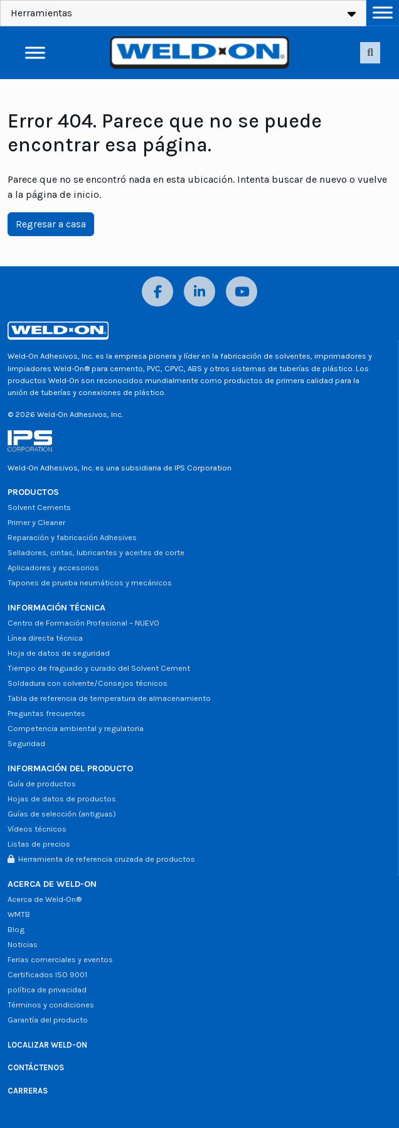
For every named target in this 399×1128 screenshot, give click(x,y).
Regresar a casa (51, 224)
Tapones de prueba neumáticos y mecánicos (90, 582)
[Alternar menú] (383, 12)
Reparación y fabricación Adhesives (72, 537)
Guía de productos (42, 783)
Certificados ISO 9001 (47, 974)
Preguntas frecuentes (46, 713)
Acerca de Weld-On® (45, 899)
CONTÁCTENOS (36, 1067)
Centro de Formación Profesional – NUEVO (83, 622)
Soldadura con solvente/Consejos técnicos (88, 683)
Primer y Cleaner (36, 522)
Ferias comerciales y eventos (60, 959)
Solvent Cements (39, 507)
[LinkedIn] (199, 291)
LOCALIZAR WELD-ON (47, 1044)
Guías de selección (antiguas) (62, 813)
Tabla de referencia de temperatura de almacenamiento (109, 698)
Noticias (23, 944)
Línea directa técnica (45, 638)
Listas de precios (39, 844)
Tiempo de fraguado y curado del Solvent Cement (99, 668)
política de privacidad (47, 989)
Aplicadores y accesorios (53, 567)
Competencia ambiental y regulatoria (76, 728)
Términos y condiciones (51, 1004)
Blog (16, 929)
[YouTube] (241, 291)
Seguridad (26, 743)
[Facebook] (157, 291)
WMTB (19, 914)
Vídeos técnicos (37, 828)
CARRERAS (28, 1090)
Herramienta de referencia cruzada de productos (101, 859)
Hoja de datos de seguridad (59, 653)
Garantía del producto (48, 1019)
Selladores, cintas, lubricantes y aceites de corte (96, 552)
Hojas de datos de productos (62, 798)
